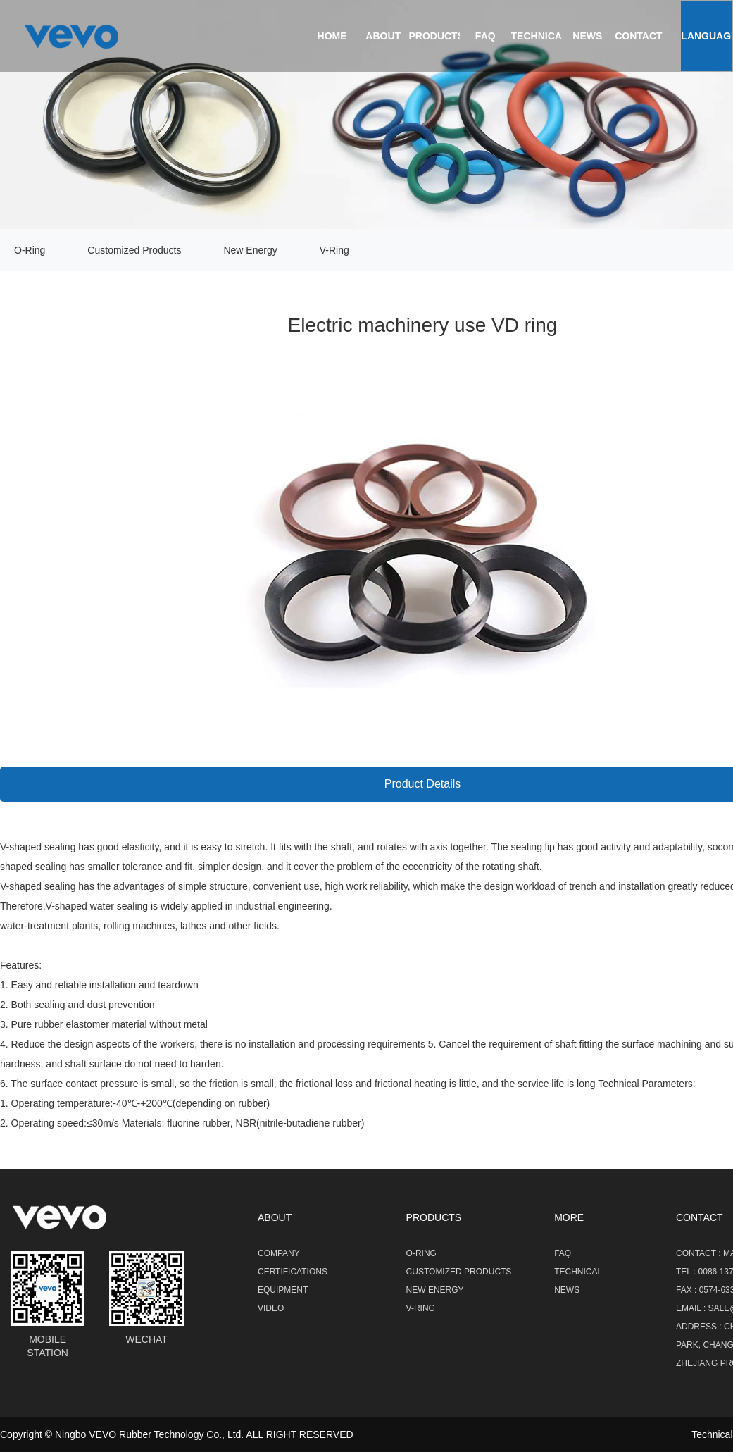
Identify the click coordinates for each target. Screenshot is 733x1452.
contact (638, 36)
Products (436, 36)
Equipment (283, 1290)
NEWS (566, 1290)
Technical (539, 36)
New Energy (250, 250)
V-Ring (334, 250)
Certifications (292, 1272)
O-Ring (29, 250)
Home (332, 36)
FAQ (485, 36)
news (587, 36)
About (383, 36)
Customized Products (134, 250)
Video (271, 1308)
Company (279, 1253)
